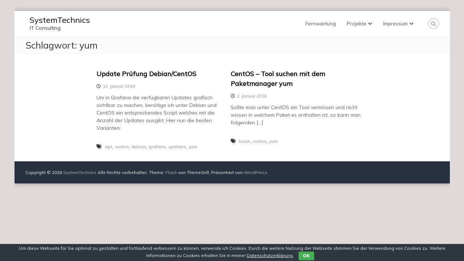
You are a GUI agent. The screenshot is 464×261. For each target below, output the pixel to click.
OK (306, 255)
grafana (157, 146)
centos (122, 146)
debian (138, 146)
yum (193, 146)
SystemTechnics (60, 20)
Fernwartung (320, 23)
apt (108, 146)
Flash (171, 172)
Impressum (395, 23)
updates (177, 146)
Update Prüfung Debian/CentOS (146, 74)
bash (244, 141)
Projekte (356, 23)
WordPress (255, 172)
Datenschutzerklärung (270, 255)
